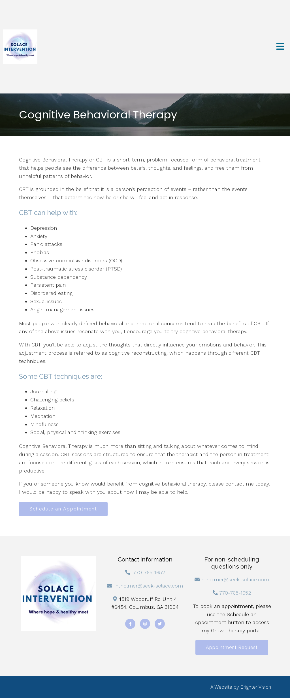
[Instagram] (145, 624)
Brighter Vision (255, 687)
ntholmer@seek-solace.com (149, 586)
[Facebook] (130, 624)
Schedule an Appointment (63, 509)
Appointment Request (232, 647)
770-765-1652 (149, 572)
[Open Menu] (280, 47)
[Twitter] (160, 624)
